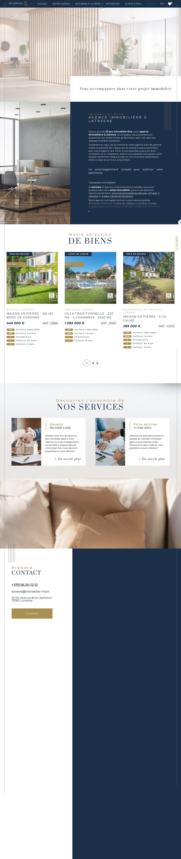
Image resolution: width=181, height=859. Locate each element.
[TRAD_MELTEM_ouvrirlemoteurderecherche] (18, 4)
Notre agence (61, 3)
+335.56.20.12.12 (25, 585)
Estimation (113, 3)
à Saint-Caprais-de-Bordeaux (117, 196)
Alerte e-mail (133, 3)
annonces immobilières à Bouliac (129, 193)
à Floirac (152, 193)
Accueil (42, 3)
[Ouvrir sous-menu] (102, 4)
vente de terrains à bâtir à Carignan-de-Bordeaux (115, 209)
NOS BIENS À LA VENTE (88, 3)
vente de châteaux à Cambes (131, 203)
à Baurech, (142, 206)
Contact (176, 243)
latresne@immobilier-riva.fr (30, 591)
